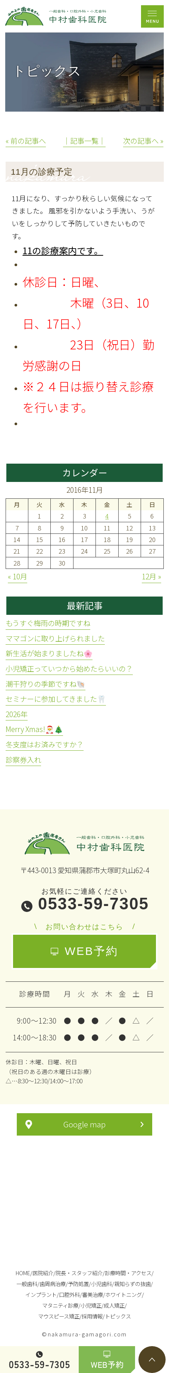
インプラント (41, 1294)
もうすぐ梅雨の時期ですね (48, 623)
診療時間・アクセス (128, 1273)
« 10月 (17, 576)
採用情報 (92, 1316)
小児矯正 (91, 1305)
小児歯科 (101, 1284)
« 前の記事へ (26, 141)
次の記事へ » (143, 141)
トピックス (118, 1316)
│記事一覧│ (84, 141)
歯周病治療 (53, 1284)
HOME (23, 1273)
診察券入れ (23, 759)
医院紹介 (42, 1273)
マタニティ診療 (60, 1305)
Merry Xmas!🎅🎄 (34, 729)
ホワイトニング (123, 1294)
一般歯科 (26, 1284)
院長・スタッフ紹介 (79, 1273)
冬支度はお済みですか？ (45, 744)
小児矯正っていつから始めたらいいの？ (69, 668)
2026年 (17, 714)
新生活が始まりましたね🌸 (49, 653)
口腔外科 (69, 1294)
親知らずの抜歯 (132, 1284)
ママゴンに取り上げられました (55, 638)
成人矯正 (114, 1305)
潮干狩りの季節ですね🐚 (45, 684)
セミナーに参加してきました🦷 (56, 699)
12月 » (151, 576)
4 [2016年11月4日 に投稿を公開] (107, 515)
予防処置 (78, 1284)
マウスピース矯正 (58, 1316)
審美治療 (92, 1294)
